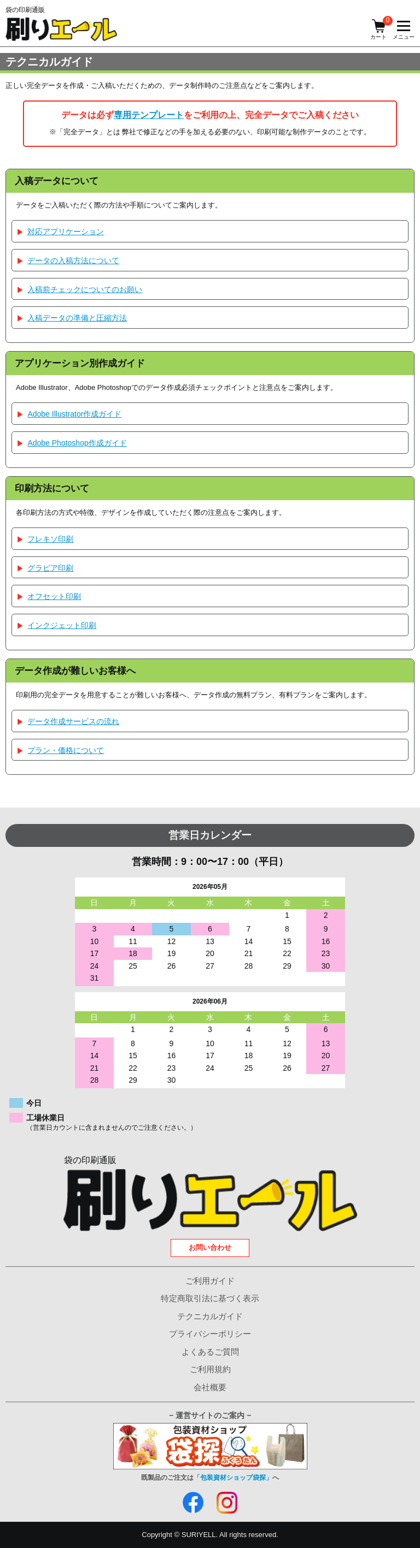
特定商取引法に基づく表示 (210, 1298)
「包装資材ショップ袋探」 (233, 1477)
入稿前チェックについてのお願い (84, 289)
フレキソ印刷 (50, 539)
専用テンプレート (149, 115)
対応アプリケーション (65, 231)
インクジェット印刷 (61, 625)
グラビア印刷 (50, 568)
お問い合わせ (210, 1247)
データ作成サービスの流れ (73, 721)
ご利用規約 (210, 1369)
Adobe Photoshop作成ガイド (76, 442)
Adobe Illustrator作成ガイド (74, 414)
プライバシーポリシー (210, 1333)
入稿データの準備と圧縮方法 (77, 317)
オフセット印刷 (54, 596)
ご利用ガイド (210, 1280)
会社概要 (210, 1387)
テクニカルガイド (210, 1316)
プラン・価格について (65, 750)
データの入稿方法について (73, 260)
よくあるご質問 (210, 1351)
